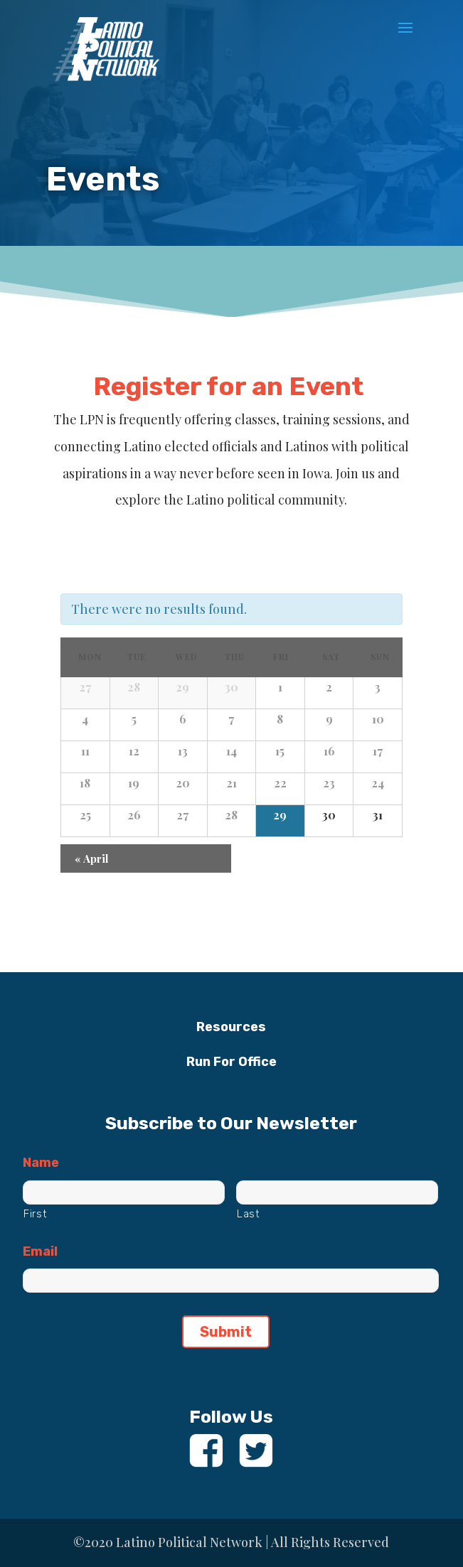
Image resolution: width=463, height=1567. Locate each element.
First (35, 1213)
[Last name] (337, 1192)
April (92, 858)
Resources (231, 1027)
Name (41, 1162)
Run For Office (231, 1062)
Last (248, 1213)
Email (40, 1251)
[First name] (124, 1192)
